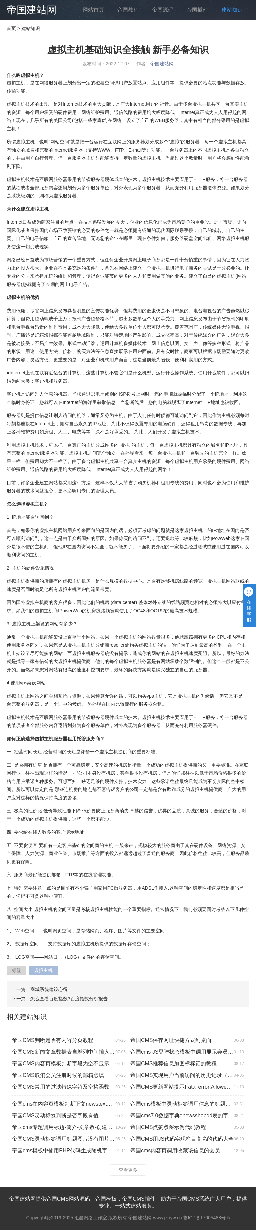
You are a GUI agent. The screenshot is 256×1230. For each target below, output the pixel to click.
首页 (11, 28)
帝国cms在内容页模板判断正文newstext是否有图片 (72, 1104)
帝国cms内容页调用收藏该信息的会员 (175, 1150)
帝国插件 (197, 10)
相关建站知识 (27, 1016)
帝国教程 (128, 10)
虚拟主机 (43, 970)
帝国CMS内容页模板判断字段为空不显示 (60, 1063)
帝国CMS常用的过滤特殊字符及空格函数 (60, 1087)
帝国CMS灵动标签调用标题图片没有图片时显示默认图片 (79, 1139)
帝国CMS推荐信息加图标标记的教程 (173, 1063)
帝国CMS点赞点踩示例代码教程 (168, 1127)
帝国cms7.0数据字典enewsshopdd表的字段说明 (187, 1115)
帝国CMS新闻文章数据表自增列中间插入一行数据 (71, 1052)
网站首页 (93, 10)
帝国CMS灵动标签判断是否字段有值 (55, 1115)
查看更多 (128, 1170)
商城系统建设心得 (49, 989)
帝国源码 (162, 10)
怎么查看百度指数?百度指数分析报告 (69, 998)
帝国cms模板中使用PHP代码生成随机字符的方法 (70, 1150)
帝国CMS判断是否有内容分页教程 (52, 1040)
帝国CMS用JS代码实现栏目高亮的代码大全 (182, 1139)
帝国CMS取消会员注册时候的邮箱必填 (58, 1075)
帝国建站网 (32, 9)
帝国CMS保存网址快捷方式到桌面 (171, 1040)
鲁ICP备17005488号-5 (206, 1217)
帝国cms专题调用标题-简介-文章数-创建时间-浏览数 (74, 1127)
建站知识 (232, 10)
